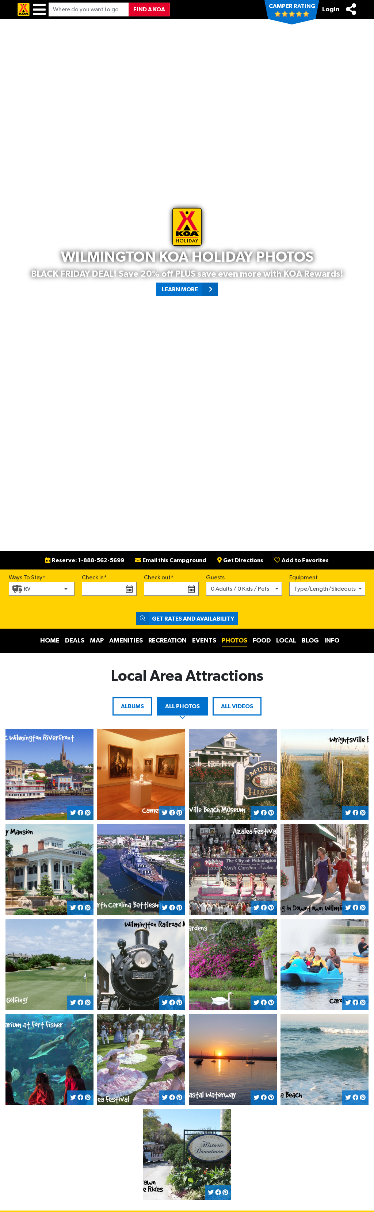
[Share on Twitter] (73, 812)
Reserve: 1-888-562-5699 (84, 560)
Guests (215, 577)
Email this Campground (170, 560)
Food (262, 640)
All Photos (182, 706)
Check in (93, 577)
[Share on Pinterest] (88, 812)
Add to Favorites (301, 560)
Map (97, 640)
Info (331, 640)
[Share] (351, 9)
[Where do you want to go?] (89, 9)
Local (286, 640)
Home (50, 640)
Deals (74, 640)
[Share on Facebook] (80, 812)
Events (204, 640)
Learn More (190, 289)
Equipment (303, 577)
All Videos (237, 706)
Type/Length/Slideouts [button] (325, 589)
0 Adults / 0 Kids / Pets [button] (240, 589)
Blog (310, 640)
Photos (234, 640)
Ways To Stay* (27, 576)
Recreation (167, 640)
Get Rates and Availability (185, 618)
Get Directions (240, 560)
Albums (132, 706)
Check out (157, 577)
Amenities (126, 640)
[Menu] (39, 9)
